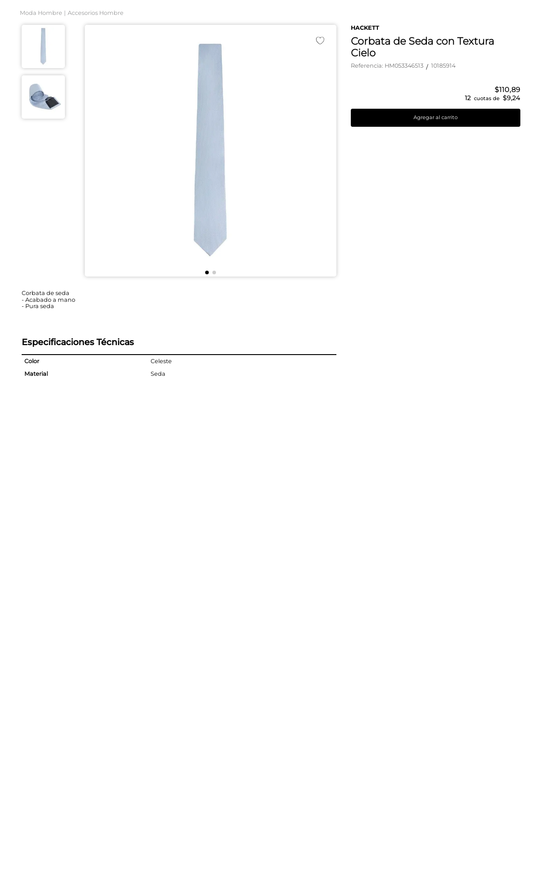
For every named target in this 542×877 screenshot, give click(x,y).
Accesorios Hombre (96, 107)
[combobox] (271, 34)
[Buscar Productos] (401, 35)
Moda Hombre (41, 107)
